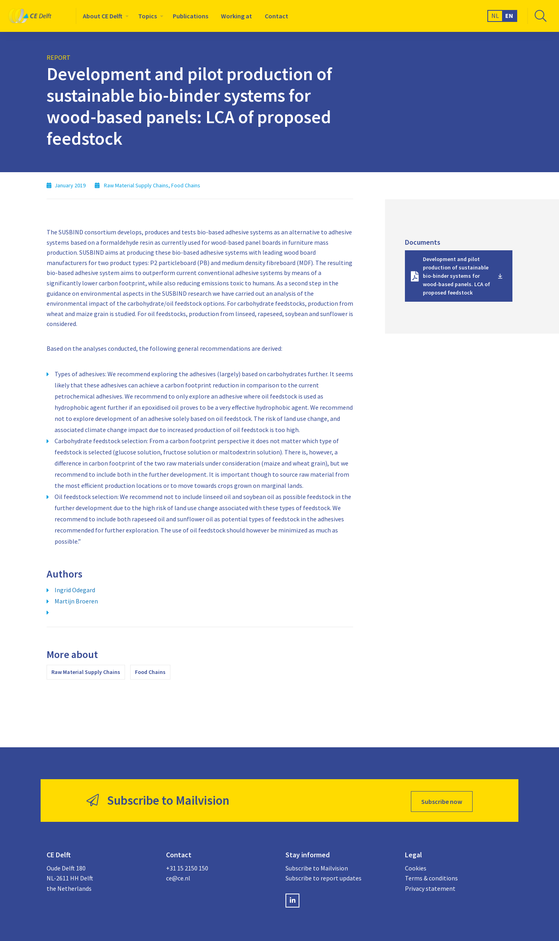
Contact (276, 16)
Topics (147, 16)
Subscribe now (441, 799)
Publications (190, 16)
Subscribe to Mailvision (316, 866)
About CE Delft (102, 16)
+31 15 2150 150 (187, 866)
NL (495, 16)
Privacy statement (430, 886)
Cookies (415, 866)
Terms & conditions (431, 876)
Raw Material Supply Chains (85, 672)
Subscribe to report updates (323, 876)
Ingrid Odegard (75, 590)
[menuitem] (104, 16)
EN (509, 16)
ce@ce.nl (178, 876)
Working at (236, 16)
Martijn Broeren (76, 601)
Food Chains (150, 672)
